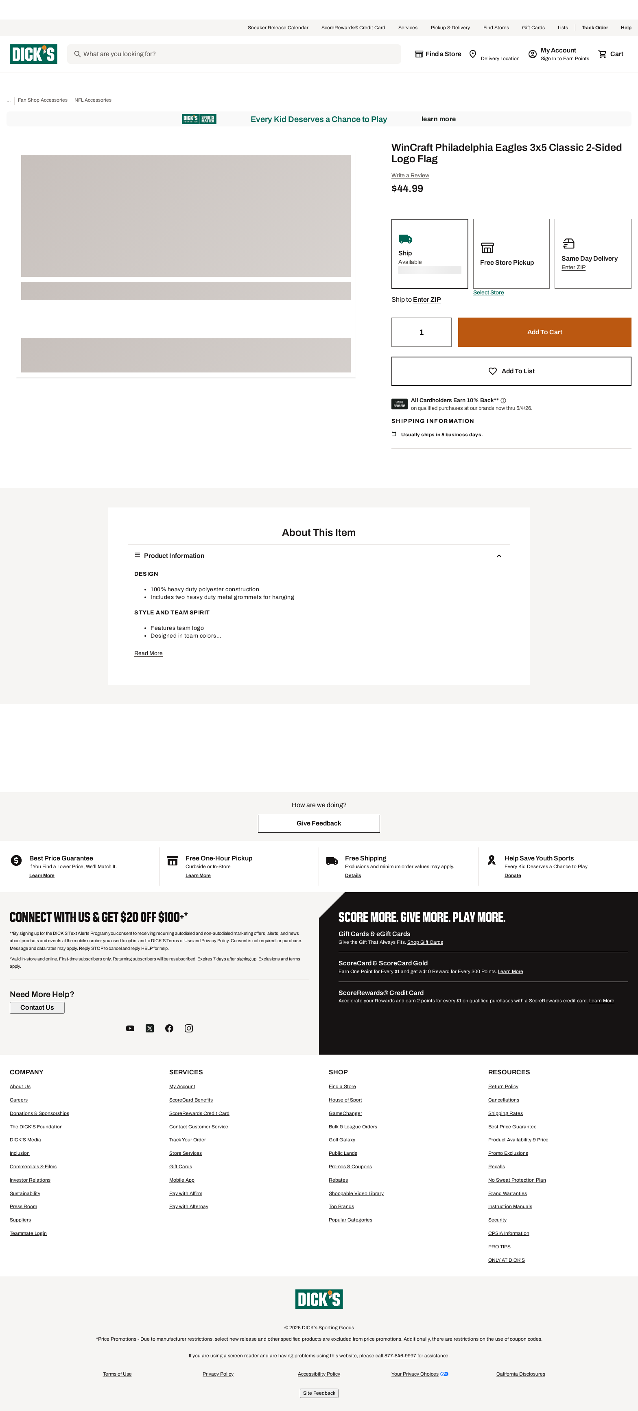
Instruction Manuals (510, 1206)
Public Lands (343, 1153)
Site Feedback (319, 1393)
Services (408, 28)
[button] (488, 293)
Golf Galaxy (342, 1140)
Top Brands (341, 1206)
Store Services (185, 1153)
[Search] (241, 54)
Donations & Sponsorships (39, 1113)
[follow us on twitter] (150, 1029)
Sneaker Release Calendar (278, 28)
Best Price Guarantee (512, 1127)
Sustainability (25, 1193)
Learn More (439, 118)
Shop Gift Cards (425, 942)
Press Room (23, 1206)
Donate (513, 875)
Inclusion (20, 1153)
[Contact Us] (37, 1007)
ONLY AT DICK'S (506, 1260)
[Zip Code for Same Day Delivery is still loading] (494, 54)
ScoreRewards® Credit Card (353, 28)
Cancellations (503, 1100)
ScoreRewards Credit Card (199, 1113)
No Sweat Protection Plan (517, 1180)
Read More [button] (148, 653)
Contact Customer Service (198, 1127)
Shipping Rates (505, 1113)
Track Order (595, 28)
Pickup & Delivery (450, 28)
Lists (563, 28)
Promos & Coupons (350, 1166)
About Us (20, 1086)
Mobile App (181, 1180)
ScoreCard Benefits (191, 1100)
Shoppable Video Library (356, 1193)
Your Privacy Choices (415, 1374)
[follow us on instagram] (189, 1029)
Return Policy (503, 1086)
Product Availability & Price (518, 1140)
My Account (182, 1086)
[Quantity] (421, 332)
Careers (19, 1100)
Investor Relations (30, 1180)
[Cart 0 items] (611, 54)
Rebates (338, 1180)
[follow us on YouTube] (130, 1029)
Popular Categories (350, 1220)
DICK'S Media (25, 1140)
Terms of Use (117, 1374)
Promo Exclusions (508, 1153)
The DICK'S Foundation (36, 1127)
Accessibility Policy (319, 1374)
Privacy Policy (218, 1374)
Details (353, 875)
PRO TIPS (499, 1247)
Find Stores (496, 28)
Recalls (496, 1166)
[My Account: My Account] (559, 54)
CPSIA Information (508, 1233)
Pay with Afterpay (188, 1206)
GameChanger (345, 1113)
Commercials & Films (33, 1166)
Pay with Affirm (185, 1193)
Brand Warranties (507, 1193)
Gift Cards (533, 28)
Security (497, 1220)
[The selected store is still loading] (438, 54)
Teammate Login (28, 1233)
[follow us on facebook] (169, 1029)
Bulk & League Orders (353, 1127)
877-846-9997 (401, 1356)
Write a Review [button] (410, 175)
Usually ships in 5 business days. (437, 434)
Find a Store (342, 1086)
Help (626, 28)
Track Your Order (187, 1140)
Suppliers (20, 1220)
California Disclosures (520, 1374)
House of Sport (345, 1100)
